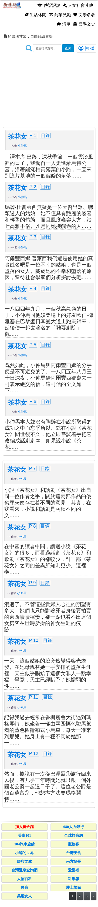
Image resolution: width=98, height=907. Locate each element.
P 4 (33, 288)
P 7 (32, 468)
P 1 (33, 135)
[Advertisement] (49, 87)
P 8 (32, 526)
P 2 (33, 186)
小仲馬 (22, 146)
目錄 (45, 135)
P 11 (33, 697)
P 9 (32, 582)
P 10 (33, 640)
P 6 (33, 401)
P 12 (33, 753)
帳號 (86, 48)
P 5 (33, 344)
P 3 (33, 236)
